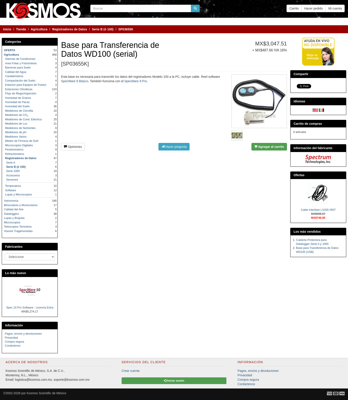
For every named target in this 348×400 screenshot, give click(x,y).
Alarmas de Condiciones (20, 58)
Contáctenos (13, 345)
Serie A (10, 162)
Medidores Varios (16, 136)
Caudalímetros (14, 76)
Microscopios (12, 222)
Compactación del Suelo (20, 80)
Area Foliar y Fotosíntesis (21, 63)
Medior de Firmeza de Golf (21, 140)
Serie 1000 (13, 171)
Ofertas (299, 175)
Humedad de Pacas (17, 102)
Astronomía (11, 200)
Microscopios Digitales (19, 145)
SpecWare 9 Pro (135, 81)
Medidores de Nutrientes (20, 128)
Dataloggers (11, 213)
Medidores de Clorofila (19, 110)
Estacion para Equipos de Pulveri (25, 84)
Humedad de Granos (18, 98)
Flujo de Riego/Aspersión (20, 93)
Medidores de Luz (16, 123)
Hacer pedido (313, 8)
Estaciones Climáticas (18, 89)
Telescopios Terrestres (18, 226)
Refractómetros (14, 154)
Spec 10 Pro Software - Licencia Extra (29, 307)
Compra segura (14, 341)
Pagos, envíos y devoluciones (23, 333)
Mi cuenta (335, 8)
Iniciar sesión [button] (174, 380)
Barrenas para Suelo (18, 67)
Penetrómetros (14, 149)
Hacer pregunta (174, 146)
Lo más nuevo (15, 273)
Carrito (294, 8)
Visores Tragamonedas (18, 231)
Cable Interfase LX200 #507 (318, 209)
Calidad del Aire (14, 209)
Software (10, 190)
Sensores (12, 179)
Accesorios (13, 175)
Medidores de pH (15, 132)
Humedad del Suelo (17, 106)
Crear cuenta (131, 371)
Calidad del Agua (15, 72)
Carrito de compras (308, 123)
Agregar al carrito (269, 146)
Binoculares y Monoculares (21, 205)
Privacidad (11, 337)
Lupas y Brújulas (14, 218)
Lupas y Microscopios (18, 194)
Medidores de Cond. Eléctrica (23, 119)
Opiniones (73, 146)
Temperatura (13, 185)
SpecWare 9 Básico (74, 81)
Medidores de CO (16, 115)
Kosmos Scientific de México (46, 393)
